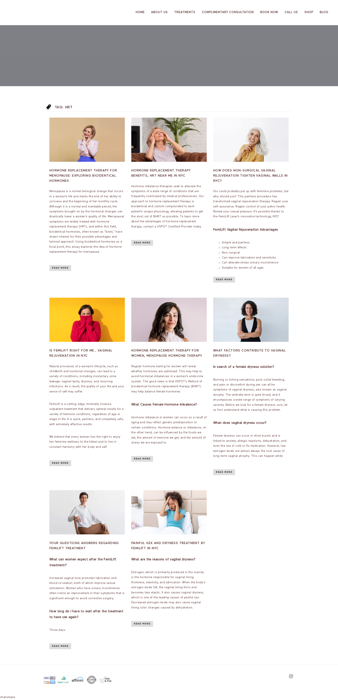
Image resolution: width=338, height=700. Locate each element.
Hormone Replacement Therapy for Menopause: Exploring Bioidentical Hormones (83, 175)
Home (140, 12)
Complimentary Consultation (228, 12)
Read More (60, 268)
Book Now (269, 12)
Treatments (184, 12)
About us (159, 12)
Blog (324, 12)
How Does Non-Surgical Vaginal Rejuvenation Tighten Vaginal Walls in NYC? (250, 175)
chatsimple (7, 697)
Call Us (291, 12)
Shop (308, 12)
